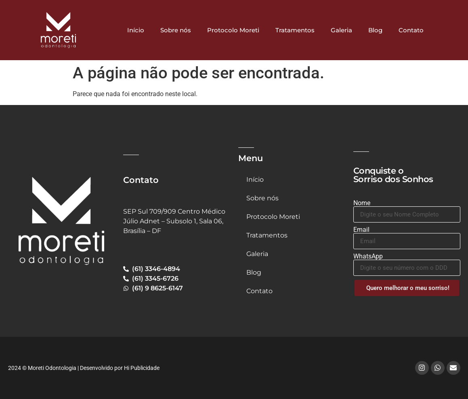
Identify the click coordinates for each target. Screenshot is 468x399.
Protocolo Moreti (233, 30)
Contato (411, 30)
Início (135, 30)
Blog (375, 30)
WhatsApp (368, 256)
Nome (361, 203)
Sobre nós (175, 30)
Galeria (341, 30)
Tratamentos (295, 30)
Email (361, 230)
